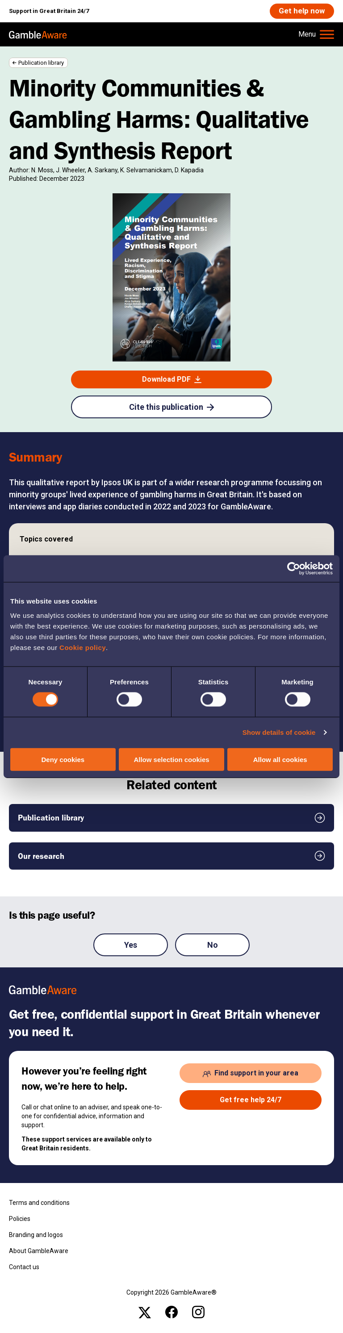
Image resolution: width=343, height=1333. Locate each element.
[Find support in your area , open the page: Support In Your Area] (251, 1074)
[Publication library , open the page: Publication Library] (171, 818)
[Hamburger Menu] (316, 34)
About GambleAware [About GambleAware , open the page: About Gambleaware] (38, 1251)
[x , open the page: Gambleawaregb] (144, 1312)
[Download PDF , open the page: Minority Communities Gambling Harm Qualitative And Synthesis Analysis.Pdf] (171, 380)
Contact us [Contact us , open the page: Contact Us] (24, 1267)
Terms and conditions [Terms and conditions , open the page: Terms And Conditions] (39, 1203)
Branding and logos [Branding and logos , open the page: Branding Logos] (36, 1235)
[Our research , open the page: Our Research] (171, 856)
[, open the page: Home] (38, 34)
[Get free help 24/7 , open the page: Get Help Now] (251, 1101)
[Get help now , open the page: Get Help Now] (301, 11)
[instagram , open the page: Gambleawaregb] (198, 1312)
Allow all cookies (280, 759)
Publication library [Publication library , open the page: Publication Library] (41, 63)
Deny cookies (62, 759)
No (212, 945)
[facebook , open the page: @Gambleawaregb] (171, 1312)
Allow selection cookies (171, 759)
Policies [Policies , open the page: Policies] (19, 1219)
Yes (130, 945)
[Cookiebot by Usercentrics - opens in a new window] (294, 568)
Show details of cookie (279, 732)
